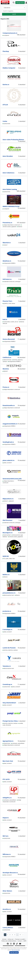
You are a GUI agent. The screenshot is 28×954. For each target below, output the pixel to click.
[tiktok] (17, 943)
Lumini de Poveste (9, 648)
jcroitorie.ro (7, 611)
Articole (4, 939)
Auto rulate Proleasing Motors (13, 140)
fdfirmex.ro (7, 854)
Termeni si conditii (20, 939)
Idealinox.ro (7, 261)
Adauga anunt (20, 2)
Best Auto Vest (8, 761)
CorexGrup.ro (7, 684)
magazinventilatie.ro (10, 424)
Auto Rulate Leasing (10, 189)
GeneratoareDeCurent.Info (12, 479)
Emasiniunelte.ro (9, 405)
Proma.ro (6, 387)
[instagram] (11, 943)
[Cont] (26, 2)
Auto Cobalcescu (8, 173)
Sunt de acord (14, 952)
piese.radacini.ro (8, 460)
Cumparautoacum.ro (10, 33)
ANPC (24, 941)
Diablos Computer (9, 68)
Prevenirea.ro (7, 223)
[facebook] (8, 943)
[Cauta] (13, 2)
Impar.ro (6, 818)
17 (20, 934)
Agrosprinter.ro (8, 741)
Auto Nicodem (8, 156)
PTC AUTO (6, 779)
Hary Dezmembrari (9, 703)
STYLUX (5, 105)
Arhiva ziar (11, 939)
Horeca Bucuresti (9, 339)
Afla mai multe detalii (16, 949)
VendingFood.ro (8, 442)
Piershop (6, 51)
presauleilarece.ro (9, 593)
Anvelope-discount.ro (10, 873)
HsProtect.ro (7, 279)
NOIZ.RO (6, 556)
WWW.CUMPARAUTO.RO (11, 206)
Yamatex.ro (7, 666)
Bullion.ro (6, 575)
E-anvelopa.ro (7, 629)
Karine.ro (6, 84)
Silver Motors (7, 891)
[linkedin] (14, 943)
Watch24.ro (7, 243)
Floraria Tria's (7, 301)
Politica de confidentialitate (9, 941)
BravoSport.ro (7, 533)
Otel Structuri (7, 520)
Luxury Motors (8, 927)
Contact (20, 941)
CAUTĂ (14, 14)
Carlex (5, 121)
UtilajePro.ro (7, 798)
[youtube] (20, 943)
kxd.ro (5, 319)
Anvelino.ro (7, 909)
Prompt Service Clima (10, 721)
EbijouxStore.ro (8, 499)
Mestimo (6, 369)
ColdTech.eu (7, 357)
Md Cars (5, 836)
